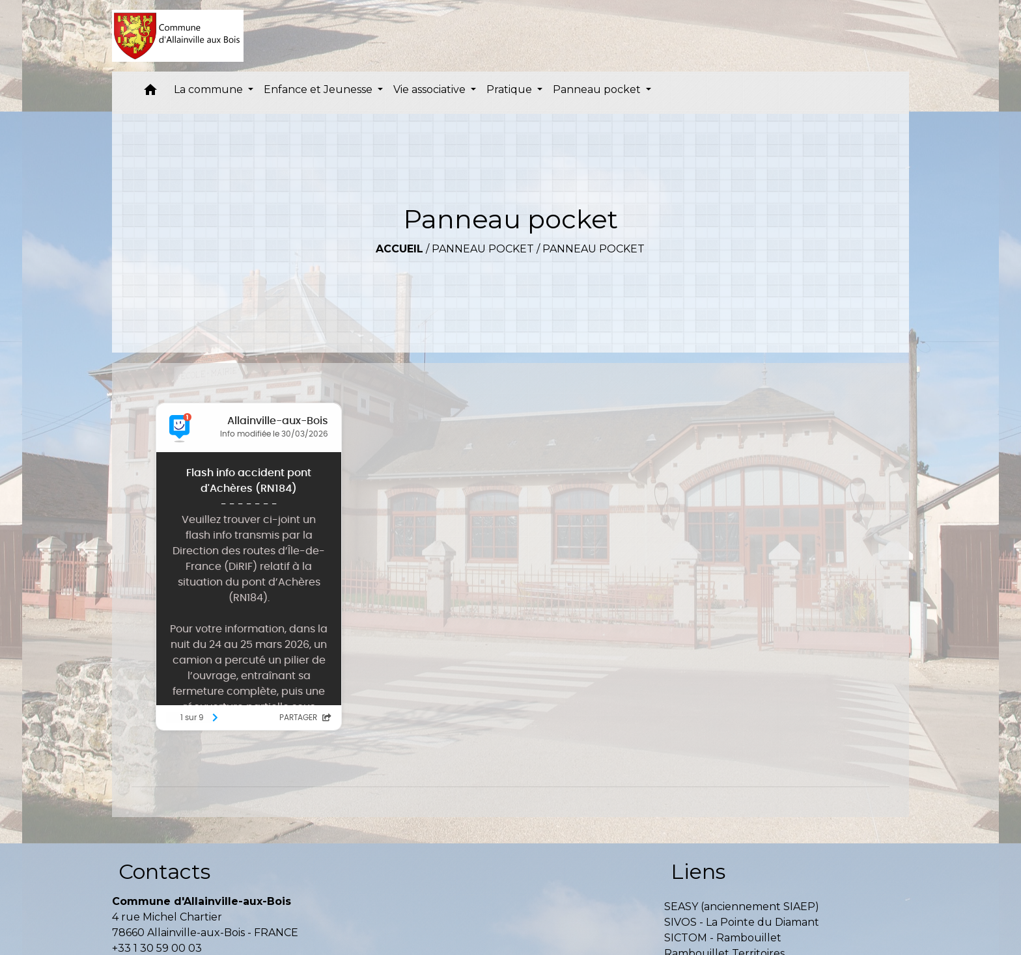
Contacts (164, 871)
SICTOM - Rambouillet (722, 938)
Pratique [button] (510, 89)
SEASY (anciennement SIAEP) (741, 906)
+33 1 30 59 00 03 (157, 948)
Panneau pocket (483, 249)
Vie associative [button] (430, 89)
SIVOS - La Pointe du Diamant (741, 922)
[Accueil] (178, 36)
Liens (698, 871)
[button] (150, 93)
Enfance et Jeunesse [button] (319, 89)
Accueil (399, 249)
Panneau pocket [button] (598, 89)
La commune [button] (209, 89)
